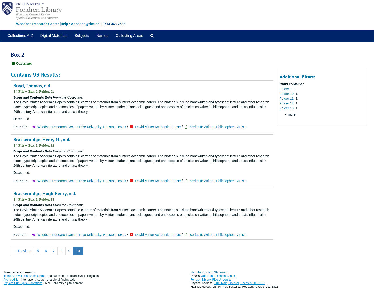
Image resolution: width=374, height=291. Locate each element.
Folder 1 (286, 89)
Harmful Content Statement (209, 272)
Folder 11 (287, 98)
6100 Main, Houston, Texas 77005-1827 (239, 283)
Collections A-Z (20, 36)
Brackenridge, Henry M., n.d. (41, 139)
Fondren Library (201, 279)
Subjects (81, 36)
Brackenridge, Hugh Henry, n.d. (44, 193)
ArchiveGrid (11, 279)
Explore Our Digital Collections (23, 283)
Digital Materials (54, 36)
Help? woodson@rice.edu (81, 24)
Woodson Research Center (37, 24)
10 (78, 251)
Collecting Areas (129, 36)
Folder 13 (287, 108)
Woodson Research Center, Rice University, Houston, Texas (81, 127)
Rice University (221, 279)
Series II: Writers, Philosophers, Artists (218, 127)
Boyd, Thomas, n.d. (32, 86)
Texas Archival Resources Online (24, 276)
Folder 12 (287, 103)
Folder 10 (287, 94)
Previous (22, 251)
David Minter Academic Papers (158, 127)
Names (102, 36)
